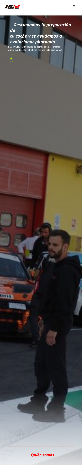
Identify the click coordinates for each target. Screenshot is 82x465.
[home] (10, 5)
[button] (74, 6)
